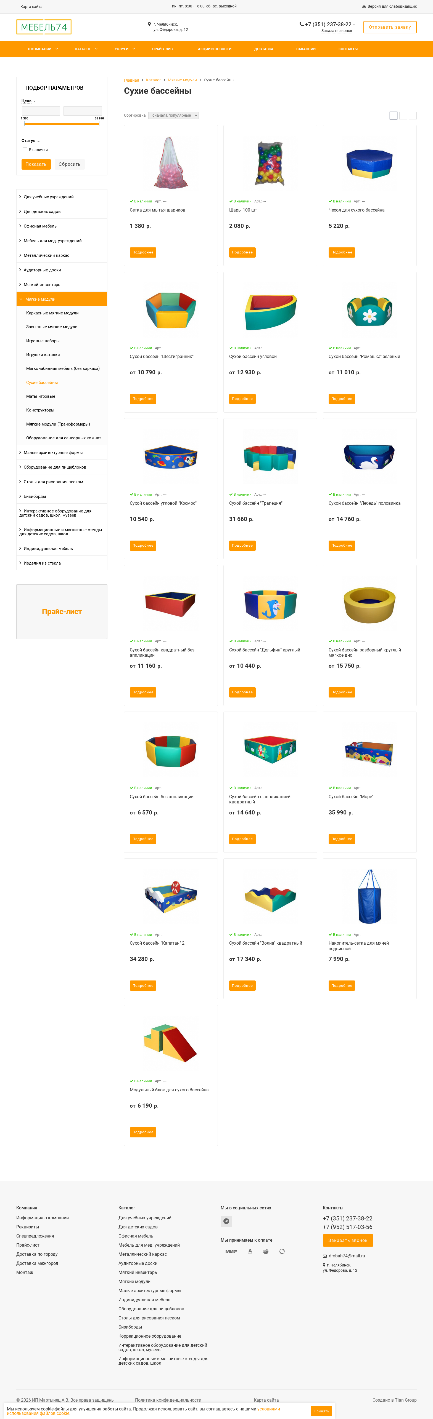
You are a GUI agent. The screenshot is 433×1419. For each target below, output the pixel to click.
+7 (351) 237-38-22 (328, 24)
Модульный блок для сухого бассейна (169, 1089)
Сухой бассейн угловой (253, 356)
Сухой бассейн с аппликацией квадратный (260, 799)
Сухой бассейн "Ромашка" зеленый (364, 356)
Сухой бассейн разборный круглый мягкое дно (365, 652)
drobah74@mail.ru (347, 1255)
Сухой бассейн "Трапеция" (255, 503)
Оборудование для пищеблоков (55, 467)
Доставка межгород (37, 1263)
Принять (321, 1411)
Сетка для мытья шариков (157, 210)
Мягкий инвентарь (42, 284)
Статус (28, 141)
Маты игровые (40, 396)
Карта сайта (31, 6)
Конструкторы (40, 410)
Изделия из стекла (42, 563)
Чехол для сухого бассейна (357, 210)
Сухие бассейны (42, 382)
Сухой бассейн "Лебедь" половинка (365, 503)
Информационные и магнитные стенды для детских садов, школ (60, 531)
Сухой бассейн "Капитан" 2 (157, 943)
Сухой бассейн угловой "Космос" (163, 503)
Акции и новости (214, 49)
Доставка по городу (37, 1254)
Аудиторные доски (42, 270)
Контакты (348, 49)
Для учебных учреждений (49, 196)
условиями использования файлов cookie (79, 1413)
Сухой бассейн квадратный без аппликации (162, 652)
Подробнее (143, 252)
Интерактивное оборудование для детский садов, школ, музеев (55, 513)
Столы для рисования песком (53, 481)
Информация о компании (42, 1218)
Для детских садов (42, 211)
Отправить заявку (390, 27)
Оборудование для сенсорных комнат (63, 437)
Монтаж (24, 1272)
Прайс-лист (163, 49)
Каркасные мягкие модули (52, 313)
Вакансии (306, 49)
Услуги (121, 49)
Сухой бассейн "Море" (351, 796)
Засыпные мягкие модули (52, 326)
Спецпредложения (35, 1236)
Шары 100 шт (243, 210)
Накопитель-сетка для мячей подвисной (359, 945)
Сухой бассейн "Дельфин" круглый (264, 650)
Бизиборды (35, 496)
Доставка (263, 49)
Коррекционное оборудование (149, 1336)
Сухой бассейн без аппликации (162, 796)
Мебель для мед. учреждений (53, 240)
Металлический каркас (46, 255)
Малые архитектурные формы (53, 452)
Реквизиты (27, 1227)
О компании (39, 49)
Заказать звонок (336, 30)
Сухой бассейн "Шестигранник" (162, 356)
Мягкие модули (40, 299)
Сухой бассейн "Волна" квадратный (265, 943)
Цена (26, 101)
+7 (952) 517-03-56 (348, 1227)
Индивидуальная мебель (48, 548)
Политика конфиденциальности (168, 1400)
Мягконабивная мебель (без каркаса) (63, 368)
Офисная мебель (40, 226)
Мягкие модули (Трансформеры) (58, 424)
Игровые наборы (43, 340)
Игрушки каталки (43, 354)
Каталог (83, 49)
